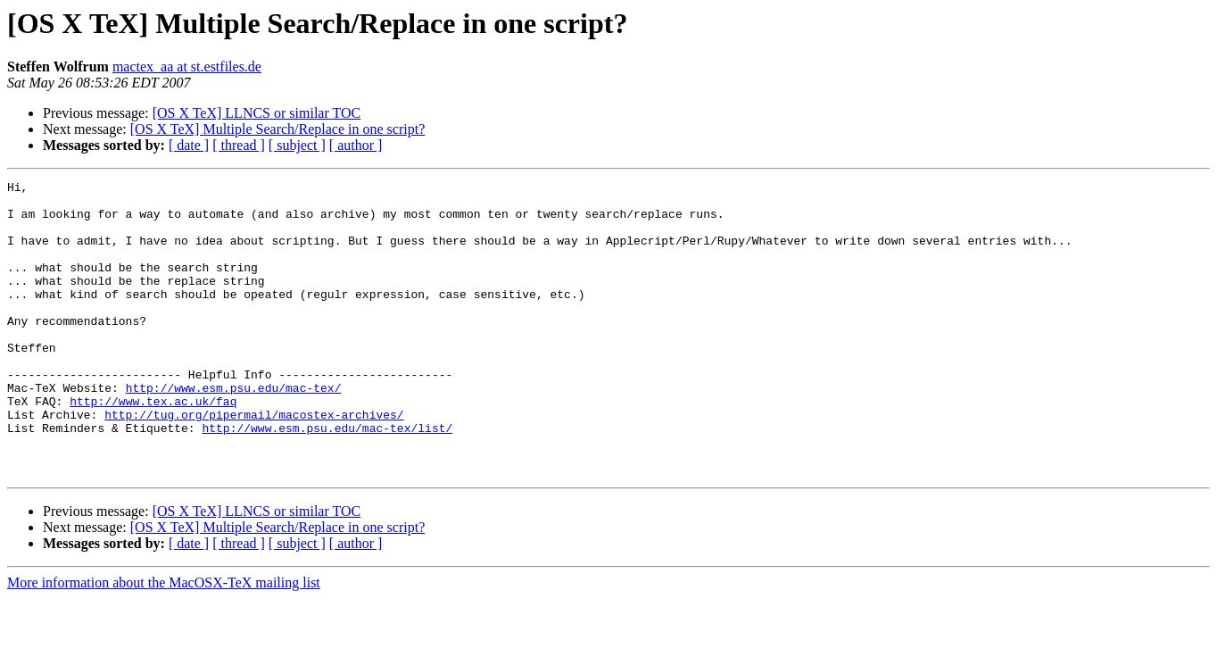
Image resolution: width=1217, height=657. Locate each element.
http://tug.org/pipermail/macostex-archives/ (253, 462)
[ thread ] (238, 145)
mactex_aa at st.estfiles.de (186, 66)
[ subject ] (297, 145)
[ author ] (356, 145)
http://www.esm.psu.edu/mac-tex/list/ (327, 478)
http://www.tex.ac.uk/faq (153, 446)
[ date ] (189, 145)
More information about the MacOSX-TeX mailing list (163, 641)
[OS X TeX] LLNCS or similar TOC (257, 113)
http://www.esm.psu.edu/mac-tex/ (234, 430)
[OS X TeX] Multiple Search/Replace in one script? (278, 129)
